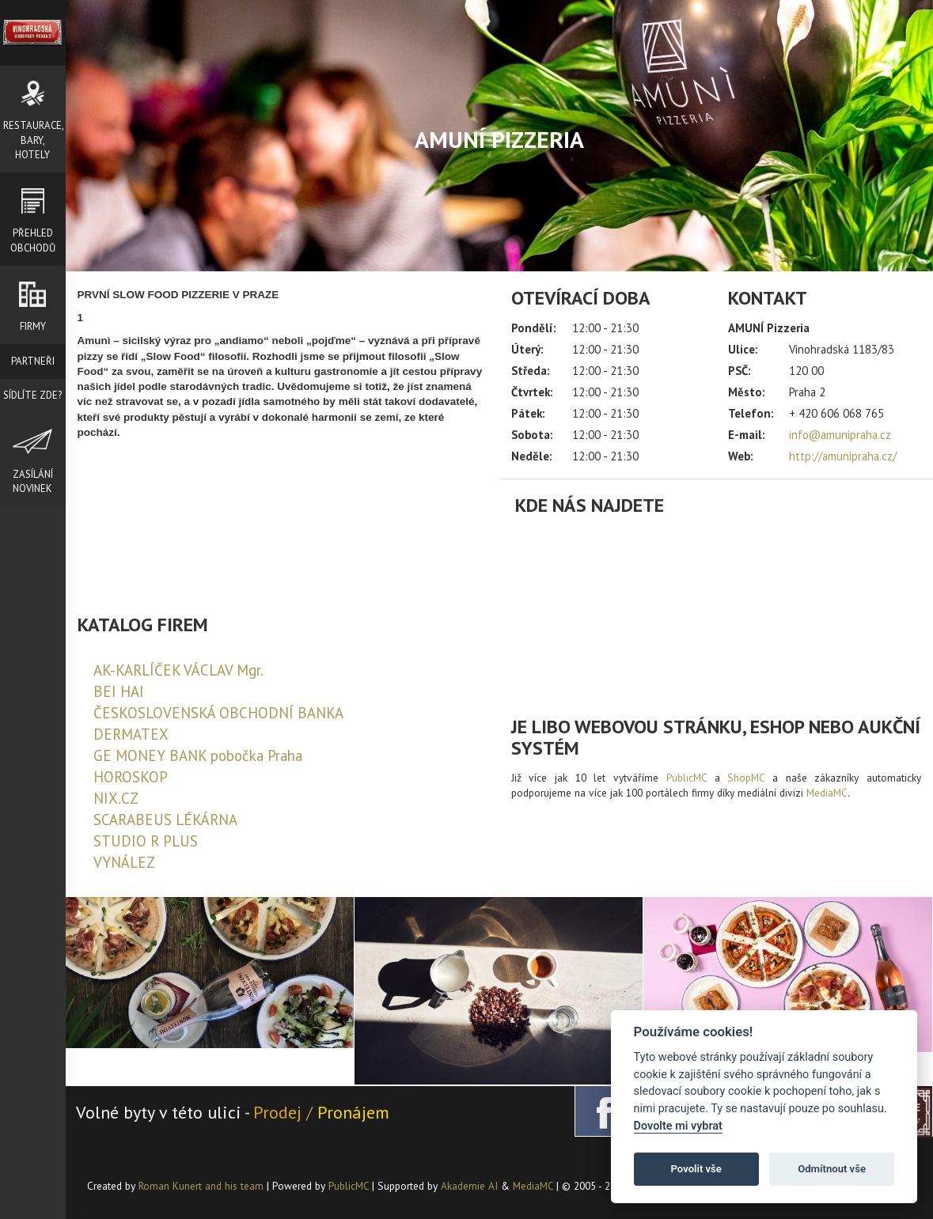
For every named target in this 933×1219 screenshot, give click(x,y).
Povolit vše (696, 1169)
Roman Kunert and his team (202, 1186)
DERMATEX (131, 734)
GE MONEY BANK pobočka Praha (197, 755)
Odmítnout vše (832, 1169)
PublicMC (686, 777)
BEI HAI (118, 691)
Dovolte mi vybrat (678, 1126)
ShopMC (745, 777)
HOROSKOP (130, 776)
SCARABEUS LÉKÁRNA (165, 819)
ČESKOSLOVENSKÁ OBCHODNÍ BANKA (218, 712)
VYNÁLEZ (124, 862)
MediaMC (827, 793)
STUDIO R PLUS (145, 840)
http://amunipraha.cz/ (843, 456)
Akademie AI (469, 1186)
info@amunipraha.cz (840, 434)
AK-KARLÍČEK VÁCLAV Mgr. (178, 670)
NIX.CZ (115, 798)
